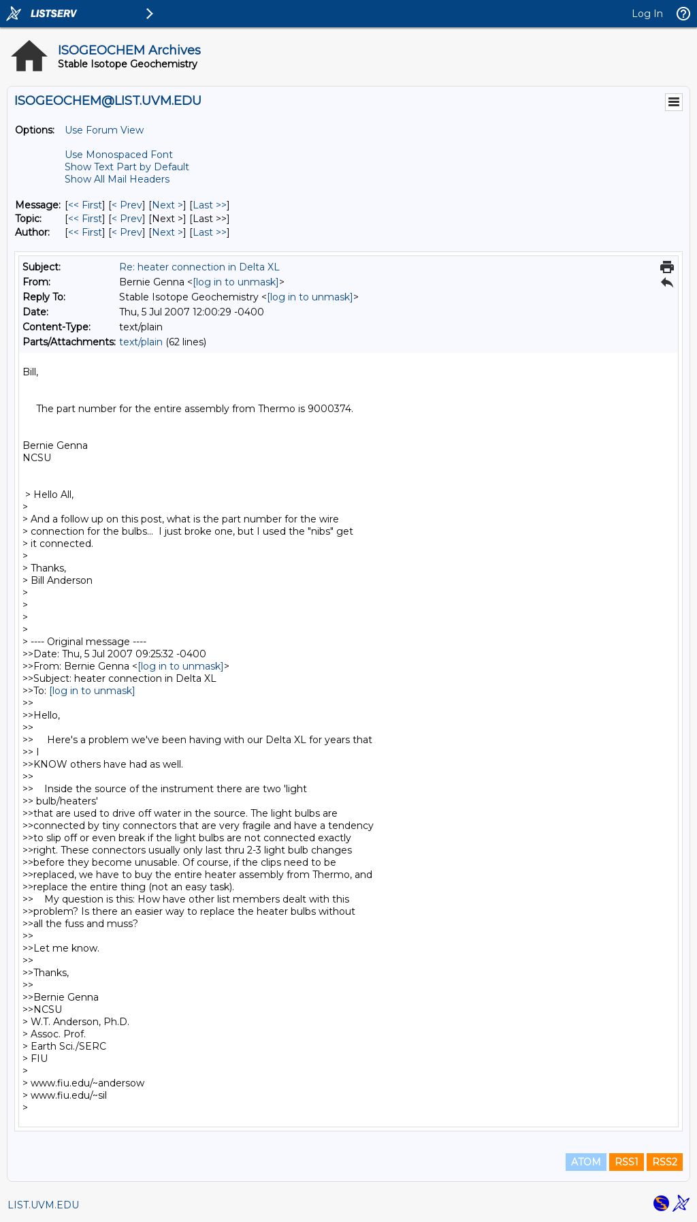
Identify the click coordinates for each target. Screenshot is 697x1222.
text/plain (141, 342)
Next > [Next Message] (167, 205)
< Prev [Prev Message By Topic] (127, 219)
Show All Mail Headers (117, 179)
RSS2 (664, 1162)
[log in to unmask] (236, 282)
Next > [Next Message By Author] (167, 232)
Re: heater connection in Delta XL (199, 267)
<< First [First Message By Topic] (85, 219)
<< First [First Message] (85, 205)
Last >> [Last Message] (210, 205)
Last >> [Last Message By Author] (210, 232)
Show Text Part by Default (127, 167)
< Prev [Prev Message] (127, 205)
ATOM (586, 1162)
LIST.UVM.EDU (43, 1205)
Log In (647, 13)
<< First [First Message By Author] (85, 232)
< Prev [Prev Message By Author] (127, 232)
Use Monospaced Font (119, 154)
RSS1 (626, 1162)
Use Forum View (104, 130)
